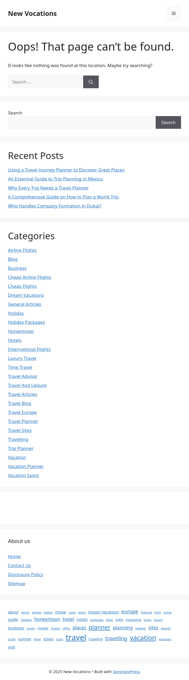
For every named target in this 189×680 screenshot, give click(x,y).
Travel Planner (23, 421)
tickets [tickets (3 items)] (48, 639)
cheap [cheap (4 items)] (60, 612)
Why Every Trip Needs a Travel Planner (48, 188)
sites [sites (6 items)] (153, 628)
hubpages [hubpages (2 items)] (97, 620)
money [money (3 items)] (43, 628)
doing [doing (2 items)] (82, 612)
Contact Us (19, 565)
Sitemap (16, 583)
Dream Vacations (26, 295)
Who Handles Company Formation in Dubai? (54, 206)
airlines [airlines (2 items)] (36, 612)
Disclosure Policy (25, 574)
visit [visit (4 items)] (11, 647)
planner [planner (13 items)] (99, 627)
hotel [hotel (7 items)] (68, 619)
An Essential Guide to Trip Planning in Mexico (55, 179)
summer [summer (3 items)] (24, 639)
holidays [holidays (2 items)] (26, 620)
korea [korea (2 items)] (147, 620)
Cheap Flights (22, 286)
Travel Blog (19, 403)
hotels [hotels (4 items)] (82, 619)
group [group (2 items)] (168, 612)
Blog (12, 259)
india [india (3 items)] (119, 619)
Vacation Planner (26, 466)
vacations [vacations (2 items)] (165, 639)
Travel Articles (22, 394)
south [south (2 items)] (12, 639)
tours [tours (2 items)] (59, 639)
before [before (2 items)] (48, 612)
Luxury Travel (22, 358)
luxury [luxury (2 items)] (31, 628)
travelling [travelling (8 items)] (116, 638)
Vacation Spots (23, 475)
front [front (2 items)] (157, 612)
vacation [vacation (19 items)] (143, 637)
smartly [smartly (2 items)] (165, 628)
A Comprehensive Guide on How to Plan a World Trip (63, 197)
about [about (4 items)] (13, 612)
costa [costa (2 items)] (72, 612)
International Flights (29, 349)
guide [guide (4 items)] (13, 619)
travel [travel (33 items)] (76, 637)
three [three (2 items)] (37, 639)
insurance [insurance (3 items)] (133, 619)
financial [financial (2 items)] (146, 612)
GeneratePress (126, 671)
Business (17, 268)
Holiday (16, 313)
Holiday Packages (26, 322)
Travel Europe (22, 412)
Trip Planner (21, 448)
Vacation (17, 457)
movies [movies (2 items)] (55, 628)
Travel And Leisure (27, 385)
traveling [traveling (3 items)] (96, 639)
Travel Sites (20, 430)
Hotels (14, 340)
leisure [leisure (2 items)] (158, 620)
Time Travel (20, 367)
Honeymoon (21, 331)
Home (14, 556)
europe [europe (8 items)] (129, 611)
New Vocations (32, 13)
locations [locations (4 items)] (16, 627)
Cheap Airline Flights (29, 277)
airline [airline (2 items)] (25, 612)
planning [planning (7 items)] (123, 627)
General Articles (24, 304)
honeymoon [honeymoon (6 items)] (47, 619)
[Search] (91, 82)
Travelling (18, 439)
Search (15, 113)
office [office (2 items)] (66, 628)
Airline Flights (22, 250)
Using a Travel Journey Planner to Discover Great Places (66, 170)
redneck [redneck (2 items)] (140, 628)
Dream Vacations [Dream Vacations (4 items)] (103, 612)
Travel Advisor (23, 376)
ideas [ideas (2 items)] (109, 620)
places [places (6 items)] (79, 628)
